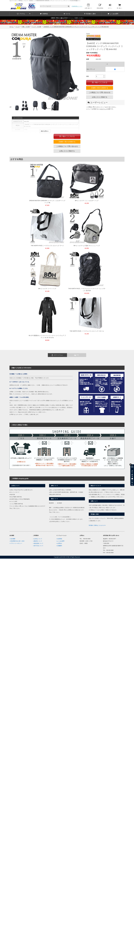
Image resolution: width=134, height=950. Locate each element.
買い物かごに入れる (99, 82)
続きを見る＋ (45, 131)
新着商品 (44, 13)
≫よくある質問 (60, 541)
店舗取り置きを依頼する (99, 88)
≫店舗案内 (59, 545)
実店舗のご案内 (90, 13)
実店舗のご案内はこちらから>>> (97, 525)
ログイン (110, 6)
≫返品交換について (38, 543)
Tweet (88, 34)
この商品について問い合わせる (99, 92)
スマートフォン (57, 355)
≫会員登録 (59, 538)
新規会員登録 (100, 6)
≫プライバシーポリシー (15, 543)
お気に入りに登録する (99, 97)
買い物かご (119, 6)
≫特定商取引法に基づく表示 (16, 541)
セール (67, 13)
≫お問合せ (59, 543)
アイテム (23, 13)
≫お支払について (37, 538)
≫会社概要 (12, 538)
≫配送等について (37, 541)
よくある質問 (113, 13)
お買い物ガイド (88, 6)
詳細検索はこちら (77, 6)
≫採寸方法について (38, 545)
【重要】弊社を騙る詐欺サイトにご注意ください (67, 18)
